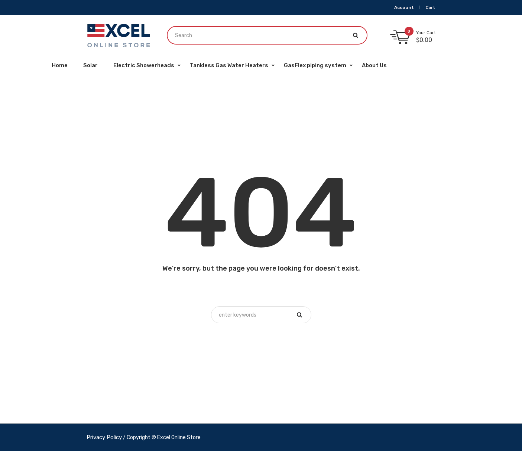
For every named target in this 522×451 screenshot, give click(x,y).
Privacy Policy (104, 437)
